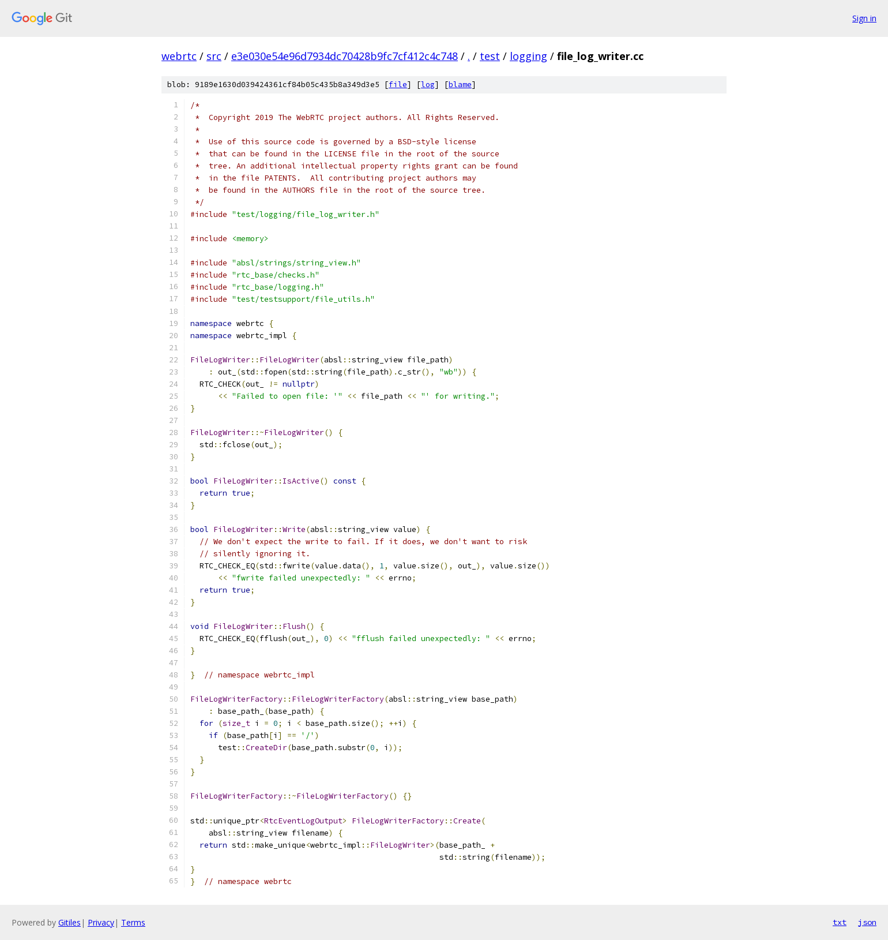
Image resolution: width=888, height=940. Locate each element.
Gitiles (69, 922)
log (428, 84)
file (398, 84)
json (867, 922)
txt (839, 922)
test (490, 56)
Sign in (864, 18)
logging (528, 56)
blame (460, 84)
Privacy (101, 922)
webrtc (179, 56)
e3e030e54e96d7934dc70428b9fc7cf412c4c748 (344, 56)
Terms (133, 922)
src (213, 56)
